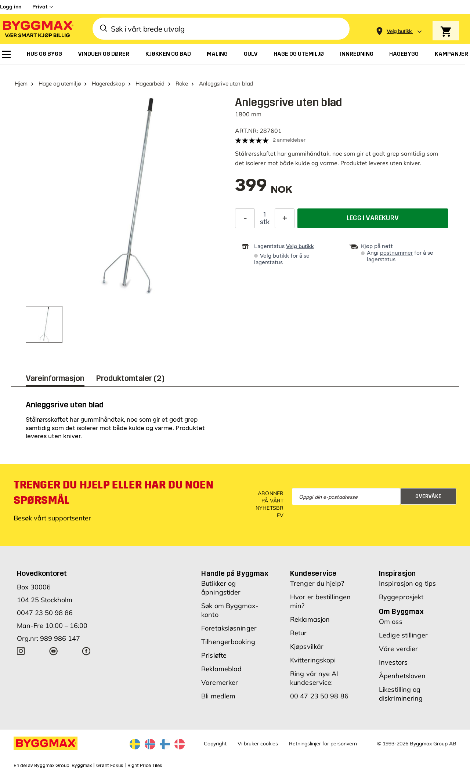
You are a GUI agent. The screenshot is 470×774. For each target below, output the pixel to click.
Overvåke (428, 496)
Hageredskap (108, 83)
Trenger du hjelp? (317, 583)
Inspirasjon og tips (407, 583)
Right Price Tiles (144, 765)
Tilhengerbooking (228, 641)
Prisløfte (214, 655)
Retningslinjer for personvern (323, 743)
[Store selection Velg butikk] (399, 31)
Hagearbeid (149, 83)
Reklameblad (221, 669)
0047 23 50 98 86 (45, 612)
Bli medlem (218, 696)
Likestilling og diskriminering (401, 693)
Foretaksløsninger (229, 628)
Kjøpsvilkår (306, 646)
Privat (39, 6)
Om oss (390, 621)
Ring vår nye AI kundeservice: (314, 678)
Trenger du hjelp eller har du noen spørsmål (113, 492)
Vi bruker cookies (258, 743)
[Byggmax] (37, 29)
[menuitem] (6, 54)
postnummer (396, 253)
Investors (393, 662)
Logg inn (10, 6)
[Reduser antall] (245, 218)
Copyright (215, 743)
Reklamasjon (310, 619)
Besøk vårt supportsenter (52, 518)
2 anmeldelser (289, 140)
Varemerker (219, 682)
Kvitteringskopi (313, 660)
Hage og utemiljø (60, 83)
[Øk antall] (284, 218)
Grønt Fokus (109, 765)
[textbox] (263, 189)
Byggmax (82, 765)
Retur (298, 633)
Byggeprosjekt (401, 597)
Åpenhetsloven (402, 676)
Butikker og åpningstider (221, 587)
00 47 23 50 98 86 (319, 696)
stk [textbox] (265, 222)
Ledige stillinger (403, 635)
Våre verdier (398, 648)
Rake (182, 83)
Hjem (21, 83)
